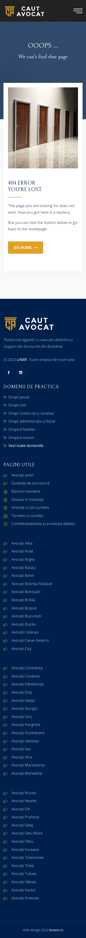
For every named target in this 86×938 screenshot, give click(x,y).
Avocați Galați (23, 700)
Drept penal (18, 397)
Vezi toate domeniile (25, 445)
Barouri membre (25, 491)
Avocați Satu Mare (27, 833)
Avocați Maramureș (28, 765)
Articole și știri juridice (30, 507)
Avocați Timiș (22, 865)
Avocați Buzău (23, 624)
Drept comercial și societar (31, 413)
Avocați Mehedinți (26, 773)
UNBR (22, 359)
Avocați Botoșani (25, 591)
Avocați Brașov (24, 608)
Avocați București (26, 616)
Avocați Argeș (23, 559)
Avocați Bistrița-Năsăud (31, 583)
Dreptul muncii (21, 437)
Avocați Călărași (25, 632)
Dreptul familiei (21, 429)
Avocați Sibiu (22, 841)
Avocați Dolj (21, 692)
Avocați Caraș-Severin (30, 640)
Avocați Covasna (25, 676)
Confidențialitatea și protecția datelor (43, 523)
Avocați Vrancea (25, 897)
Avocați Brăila (23, 599)
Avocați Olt (20, 808)
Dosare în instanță (27, 499)
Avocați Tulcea (23, 873)
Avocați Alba (21, 543)
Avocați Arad (22, 551)
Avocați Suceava (25, 849)
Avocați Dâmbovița (27, 684)
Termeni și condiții (27, 515)
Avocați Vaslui (23, 889)
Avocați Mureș (23, 792)
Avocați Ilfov (21, 757)
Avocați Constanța (27, 667)
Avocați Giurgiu (24, 708)
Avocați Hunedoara (27, 732)
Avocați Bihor (22, 575)
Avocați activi (22, 475)
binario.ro (56, 930)
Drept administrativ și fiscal (31, 421)
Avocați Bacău (23, 567)
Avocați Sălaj (22, 825)
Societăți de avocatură (30, 483)
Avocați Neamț (23, 800)
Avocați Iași (21, 748)
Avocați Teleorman (27, 857)
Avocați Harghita (25, 724)
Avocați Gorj (21, 716)
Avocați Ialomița (25, 740)
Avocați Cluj (21, 648)
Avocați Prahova (25, 816)
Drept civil (17, 405)
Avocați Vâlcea (23, 881)
